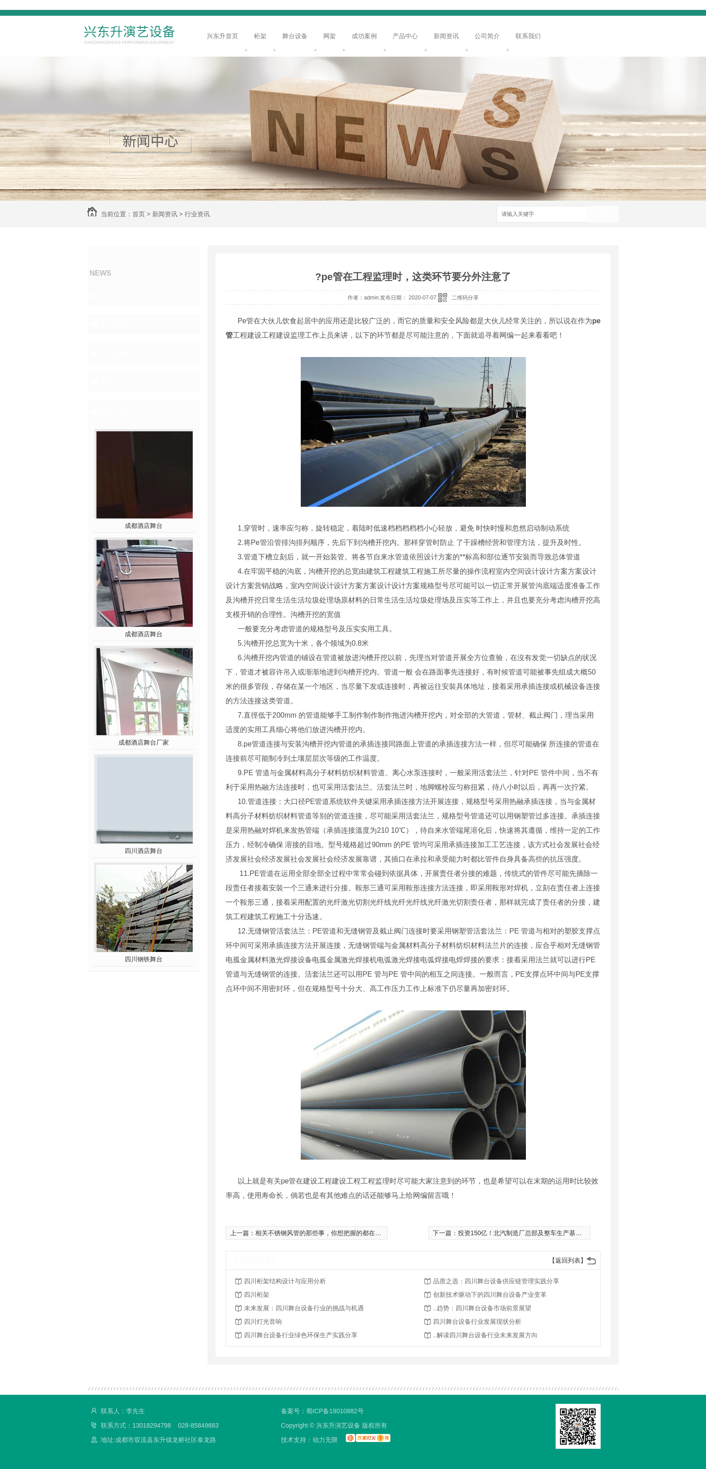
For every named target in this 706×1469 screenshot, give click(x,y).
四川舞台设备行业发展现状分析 (477, 1321)
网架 (329, 36)
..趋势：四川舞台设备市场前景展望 (482, 1308)
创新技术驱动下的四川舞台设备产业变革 (490, 1294)
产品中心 (405, 36)
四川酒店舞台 (144, 850)
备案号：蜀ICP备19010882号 (322, 1411)
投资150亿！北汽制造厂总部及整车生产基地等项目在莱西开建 (545, 1233)
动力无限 (325, 1439)
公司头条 (117, 295)
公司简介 (487, 36)
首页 (138, 214)
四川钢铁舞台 (144, 959)
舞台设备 (295, 36)
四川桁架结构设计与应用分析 (285, 1281)
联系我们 (528, 36)
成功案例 (364, 36)
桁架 (260, 36)
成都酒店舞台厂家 (143, 742)
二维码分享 (465, 298)
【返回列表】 (568, 1260)
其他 (109, 381)
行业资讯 (197, 214)
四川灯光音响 (263, 1321)
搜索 (603, 215)
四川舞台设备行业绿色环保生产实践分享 (301, 1335)
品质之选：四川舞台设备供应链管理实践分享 (496, 1281)
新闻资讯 (446, 36)
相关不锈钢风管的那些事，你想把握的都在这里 (321, 1233)
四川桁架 (256, 1294)
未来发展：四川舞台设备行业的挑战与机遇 (304, 1308)
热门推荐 (117, 410)
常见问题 (117, 352)
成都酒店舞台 (144, 525)
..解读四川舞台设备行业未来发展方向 (485, 1335)
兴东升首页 (222, 36)
